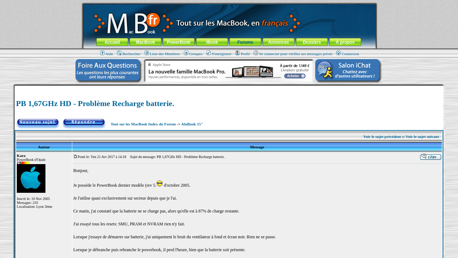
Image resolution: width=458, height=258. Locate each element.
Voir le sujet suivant (422, 136)
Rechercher (128, 54)
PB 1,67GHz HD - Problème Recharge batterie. (95, 103)
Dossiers (312, 42)
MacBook (145, 42)
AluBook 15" (192, 124)
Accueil (112, 42)
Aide (106, 54)
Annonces (278, 42)
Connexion (347, 54)
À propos (345, 42)
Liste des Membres (162, 54)
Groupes (193, 54)
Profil (242, 54)
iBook (212, 42)
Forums (245, 42)
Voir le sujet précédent (382, 136)
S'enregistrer (219, 54)
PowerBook (178, 42)
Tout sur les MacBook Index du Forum (143, 124)
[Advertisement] (229, 88)
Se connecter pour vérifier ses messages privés (293, 54)
